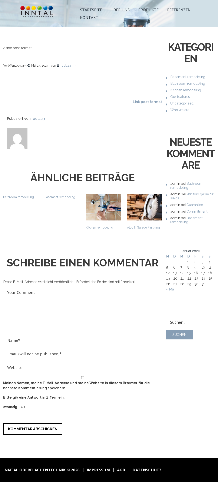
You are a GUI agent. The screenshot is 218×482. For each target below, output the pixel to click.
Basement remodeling (59, 197)
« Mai (170, 289)
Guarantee (194, 205)
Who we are (179, 110)
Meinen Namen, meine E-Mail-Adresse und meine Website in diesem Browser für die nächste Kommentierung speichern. (76, 385)
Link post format (147, 102)
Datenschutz (147, 469)
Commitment (197, 211)
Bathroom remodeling (18, 197)
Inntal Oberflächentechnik (34, 469)
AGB (121, 469)
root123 (65, 65)
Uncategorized (182, 103)
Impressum (98, 469)
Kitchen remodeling (99, 227)
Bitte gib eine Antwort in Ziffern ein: (34, 397)
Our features (180, 97)
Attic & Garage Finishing (143, 227)
